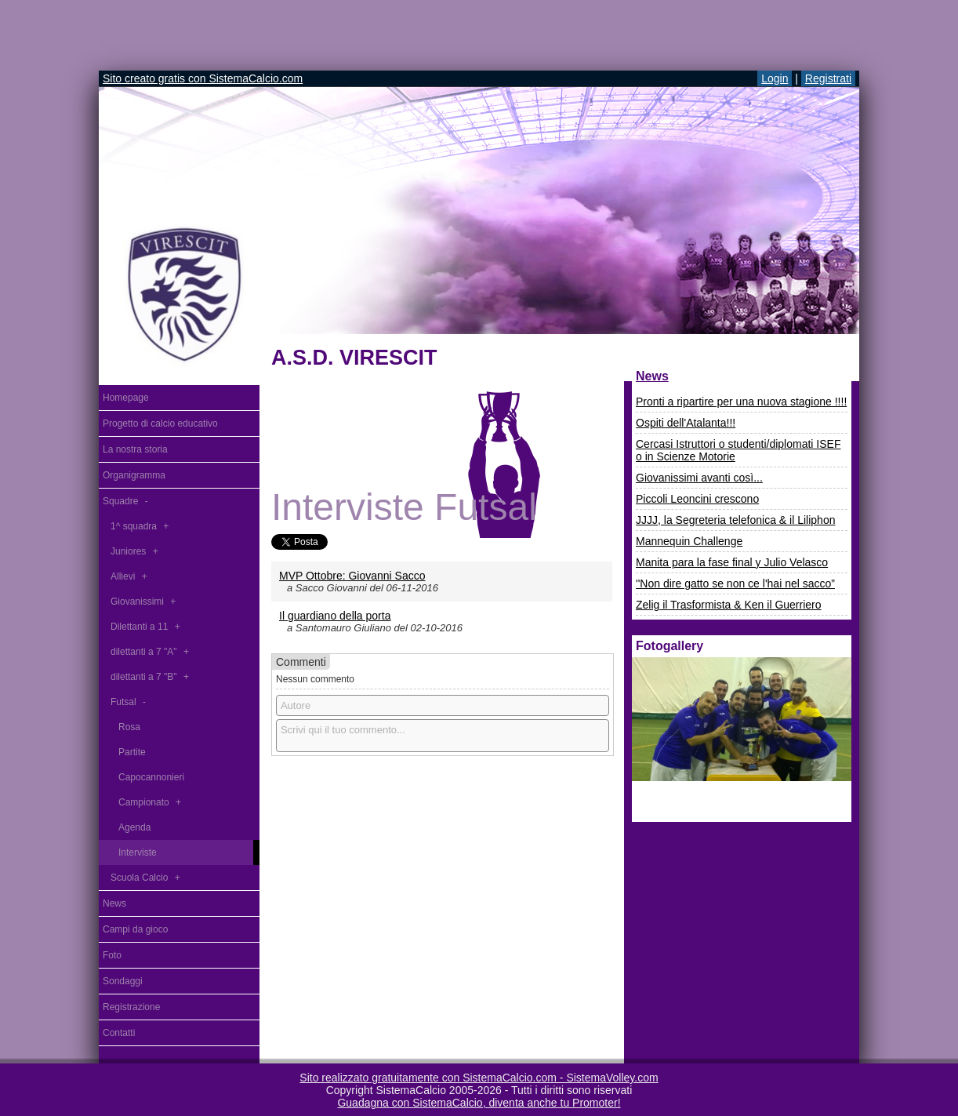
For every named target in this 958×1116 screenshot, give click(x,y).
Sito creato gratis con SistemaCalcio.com (203, 78)
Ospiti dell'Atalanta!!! (685, 422)
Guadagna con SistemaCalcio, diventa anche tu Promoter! (478, 1102)
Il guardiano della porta (334, 615)
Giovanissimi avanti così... (699, 477)
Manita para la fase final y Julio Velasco (732, 562)
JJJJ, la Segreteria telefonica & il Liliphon (735, 520)
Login (774, 78)
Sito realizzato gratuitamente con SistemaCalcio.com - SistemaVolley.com (478, 1077)
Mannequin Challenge (689, 541)
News (652, 376)
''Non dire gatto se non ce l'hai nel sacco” (735, 583)
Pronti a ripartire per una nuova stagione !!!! (741, 401)
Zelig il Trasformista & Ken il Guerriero (729, 604)
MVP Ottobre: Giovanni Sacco (352, 575)
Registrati (828, 78)
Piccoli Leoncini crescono (697, 499)
